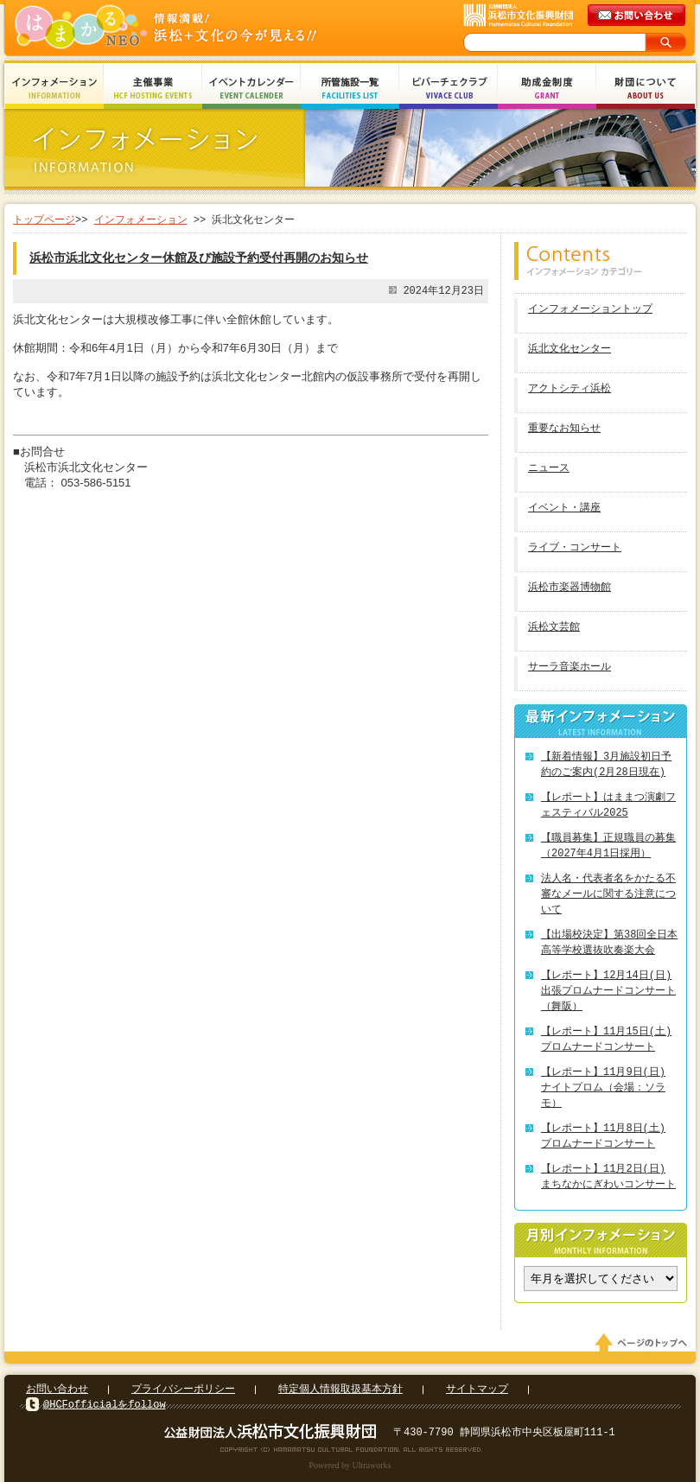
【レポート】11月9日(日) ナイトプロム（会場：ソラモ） (603, 1087)
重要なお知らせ (564, 429)
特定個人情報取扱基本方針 (340, 1389)
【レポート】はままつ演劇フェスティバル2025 (608, 805)
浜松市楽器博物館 (569, 588)
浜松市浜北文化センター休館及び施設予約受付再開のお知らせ (198, 258)
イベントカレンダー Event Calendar (251, 88)
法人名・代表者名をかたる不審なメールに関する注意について (608, 894)
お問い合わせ (57, 1389)
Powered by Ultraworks (350, 1465)
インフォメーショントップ (590, 309)
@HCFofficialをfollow (104, 1404)
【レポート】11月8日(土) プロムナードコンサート (603, 1136)
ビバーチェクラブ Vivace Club (448, 88)
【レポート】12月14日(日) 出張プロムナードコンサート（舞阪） (608, 991)
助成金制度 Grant (547, 88)
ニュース (549, 468)
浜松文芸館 (554, 627)
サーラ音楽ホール (569, 667)
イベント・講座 (564, 508)
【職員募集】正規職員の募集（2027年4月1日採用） (608, 845)
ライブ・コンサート (574, 548)
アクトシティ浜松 (569, 389)
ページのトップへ (644, 1343)
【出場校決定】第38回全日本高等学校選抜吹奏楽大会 (609, 942)
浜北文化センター (569, 349)
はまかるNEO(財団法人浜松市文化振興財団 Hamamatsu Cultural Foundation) (203, 28)
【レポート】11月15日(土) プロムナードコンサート (606, 1039)
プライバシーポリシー (183, 1389)
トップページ (44, 220)
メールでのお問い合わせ (638, 15)
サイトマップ (477, 1389)
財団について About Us (645, 88)
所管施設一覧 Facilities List (350, 88)
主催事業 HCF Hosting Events (153, 88)
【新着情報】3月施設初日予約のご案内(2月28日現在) (606, 764)
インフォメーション (141, 220)
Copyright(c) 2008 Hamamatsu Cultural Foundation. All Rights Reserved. (350, 1449)
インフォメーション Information (54, 88)
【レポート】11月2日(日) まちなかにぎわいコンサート (608, 1176)
